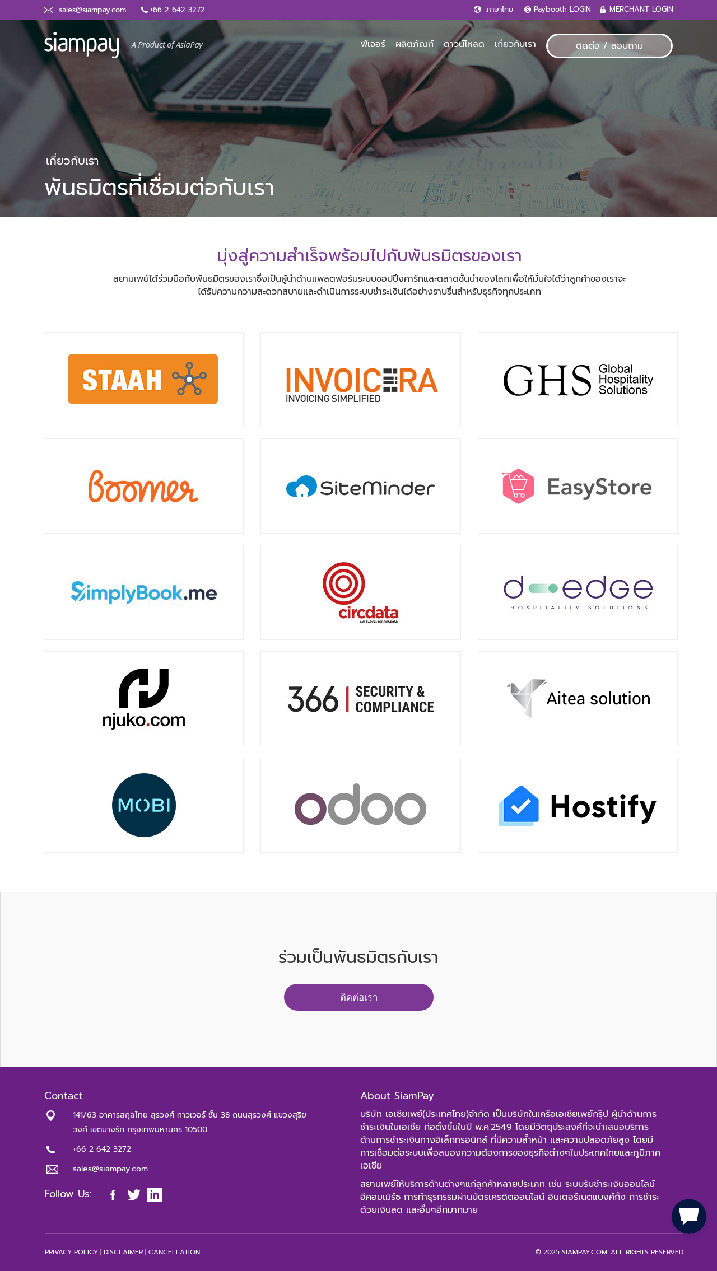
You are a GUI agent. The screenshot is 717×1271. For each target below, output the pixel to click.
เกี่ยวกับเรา (515, 44)
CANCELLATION (174, 1252)
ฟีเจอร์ (373, 44)
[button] (689, 1215)
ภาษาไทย (499, 9)
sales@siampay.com (92, 9)
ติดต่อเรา (359, 997)
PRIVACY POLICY (71, 1252)
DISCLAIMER (123, 1252)
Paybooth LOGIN (562, 9)
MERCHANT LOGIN (641, 9)
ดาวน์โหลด (464, 44)
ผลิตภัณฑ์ (414, 44)
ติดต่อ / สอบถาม (609, 46)
